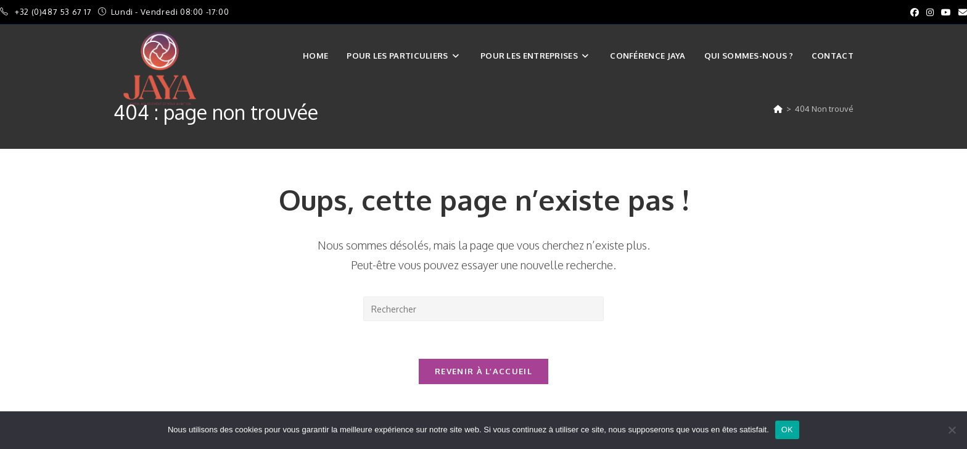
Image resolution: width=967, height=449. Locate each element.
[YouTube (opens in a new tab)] (946, 12)
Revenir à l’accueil (483, 371)
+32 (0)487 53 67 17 (54, 12)
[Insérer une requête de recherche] (483, 308)
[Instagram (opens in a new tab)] (930, 12)
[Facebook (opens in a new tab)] (915, 12)
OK (787, 429)
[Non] (951, 430)
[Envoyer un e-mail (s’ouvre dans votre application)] (961, 12)
